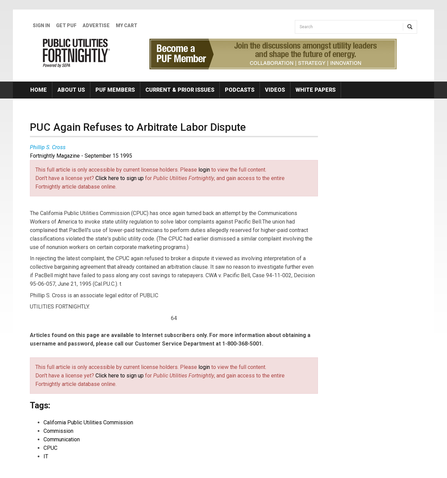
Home (38, 90)
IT (45, 456)
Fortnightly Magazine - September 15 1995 (81, 156)
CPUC (50, 448)
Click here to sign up (119, 178)
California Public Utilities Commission (88, 422)
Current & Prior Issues (179, 90)
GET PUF (66, 25)
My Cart (126, 25)
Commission (58, 431)
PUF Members (115, 90)
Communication (61, 439)
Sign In (41, 25)
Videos (275, 90)
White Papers (316, 90)
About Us (71, 90)
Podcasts (239, 90)
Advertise (96, 25)
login (204, 169)
